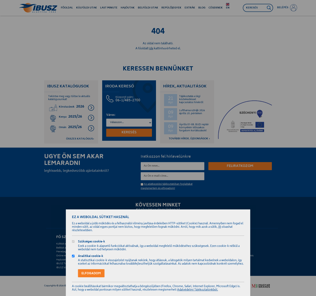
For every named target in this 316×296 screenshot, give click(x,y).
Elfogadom (91, 273)
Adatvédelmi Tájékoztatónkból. (197, 290)
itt (219, 227)
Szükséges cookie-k (91, 242)
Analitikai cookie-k (90, 256)
